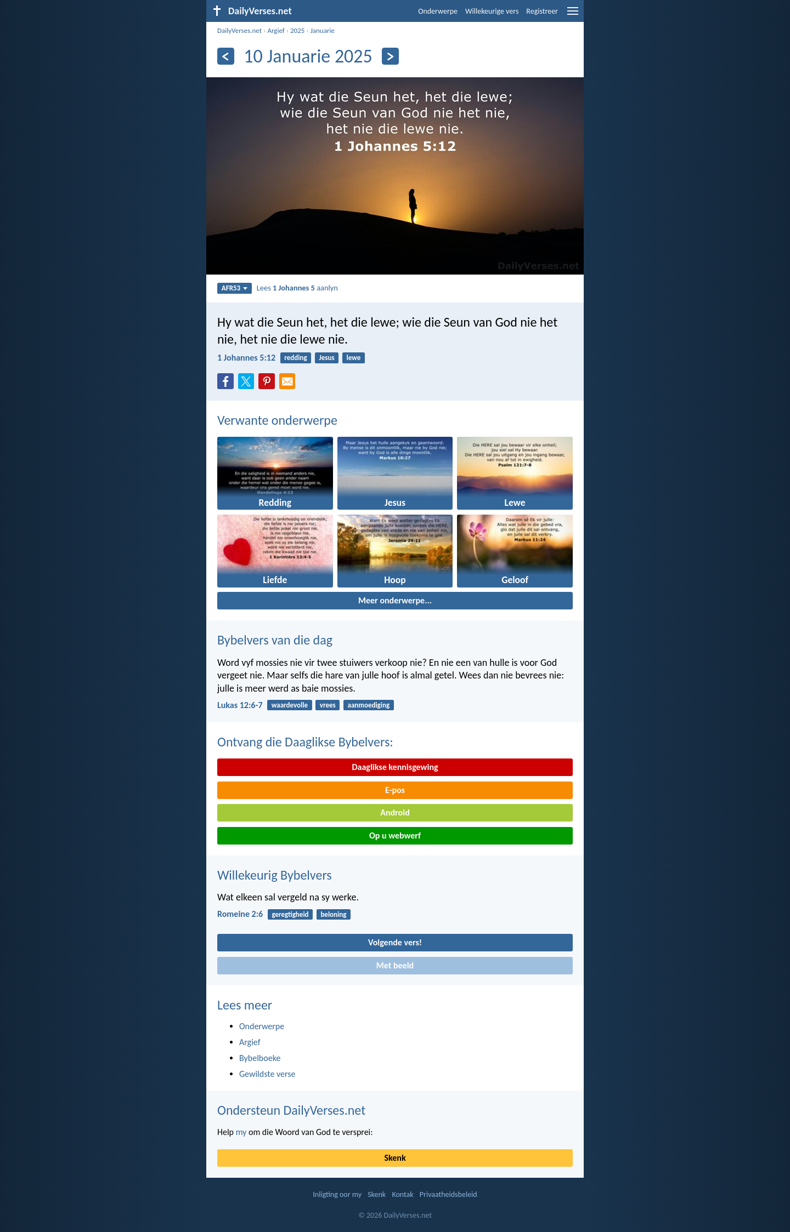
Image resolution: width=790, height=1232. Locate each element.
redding (295, 357)
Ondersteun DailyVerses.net (291, 1110)
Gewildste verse (267, 1074)
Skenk (394, 1158)
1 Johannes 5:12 (246, 357)
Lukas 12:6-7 (239, 705)
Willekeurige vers (491, 11)
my (241, 1132)
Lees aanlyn (297, 288)
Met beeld (395, 965)
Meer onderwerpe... (395, 600)
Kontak (402, 1194)
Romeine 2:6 (240, 914)
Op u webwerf (395, 835)
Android (394, 812)
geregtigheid (290, 914)
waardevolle (290, 705)
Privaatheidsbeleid (448, 1194)
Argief (275, 30)
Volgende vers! (395, 942)
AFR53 (235, 288)
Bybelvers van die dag (274, 640)
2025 (297, 30)
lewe (353, 357)
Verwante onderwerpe (277, 420)
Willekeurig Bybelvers (274, 875)
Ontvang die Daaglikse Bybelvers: (305, 742)
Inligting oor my (337, 1194)
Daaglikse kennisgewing (395, 767)
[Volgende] (390, 56)
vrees (328, 705)
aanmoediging (369, 705)
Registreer (542, 11)
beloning (333, 914)
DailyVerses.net (239, 30)
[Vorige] (225, 56)
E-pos (395, 790)
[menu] (573, 15)
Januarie (323, 30)
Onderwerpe (438, 11)
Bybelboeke (259, 1058)
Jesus (326, 357)
